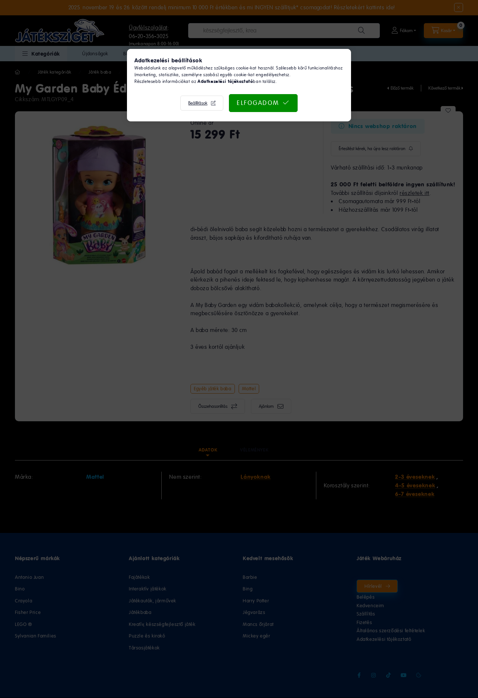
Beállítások (197, 103)
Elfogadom (258, 102)
